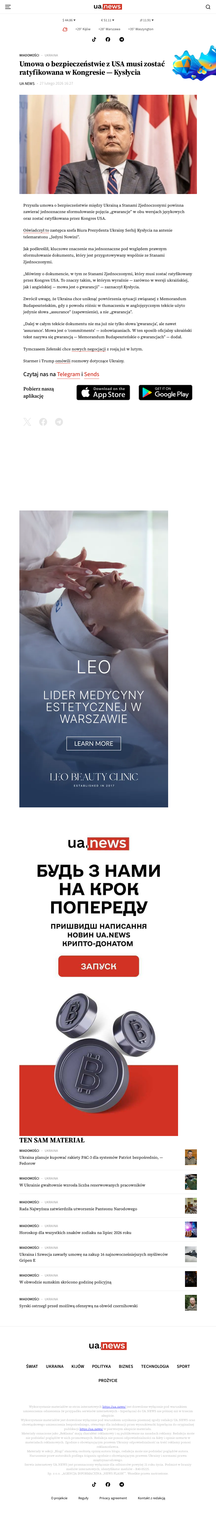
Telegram (68, 374)
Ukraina (51, 55)
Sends (91, 374)
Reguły (83, 1498)
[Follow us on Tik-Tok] (94, 39)
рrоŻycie (108, 1381)
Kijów (77, 1367)
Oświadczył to (36, 230)
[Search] (208, 7)
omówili (62, 360)
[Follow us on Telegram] (121, 39)
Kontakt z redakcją (151, 1498)
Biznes (126, 1367)
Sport (183, 1367)
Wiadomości (29, 55)
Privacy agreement (113, 1498)
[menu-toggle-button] (8, 7)
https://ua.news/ (114, 1407)
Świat (32, 1367)
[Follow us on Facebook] (107, 39)
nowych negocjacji (89, 349)
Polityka (101, 1367)
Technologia (155, 1367)
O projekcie (59, 1498)
